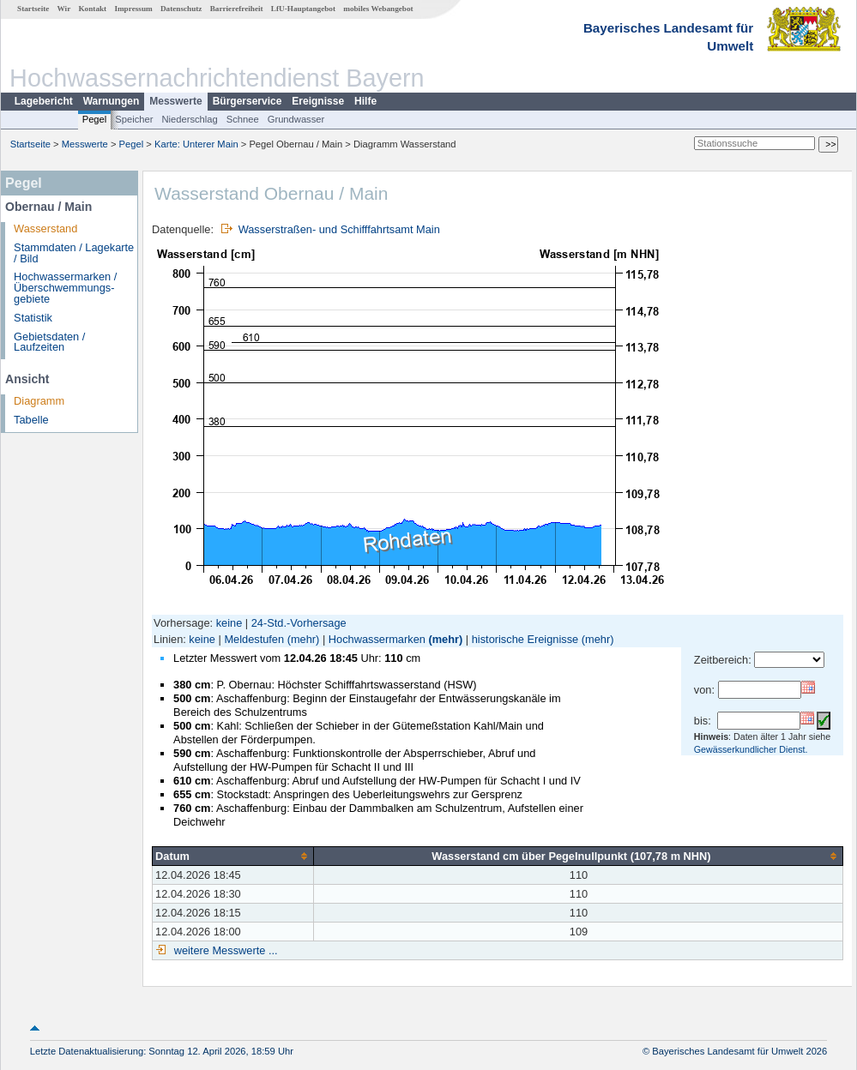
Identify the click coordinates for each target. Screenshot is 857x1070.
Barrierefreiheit (236, 8)
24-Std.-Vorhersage (299, 622)
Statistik (33, 317)
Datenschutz (181, 8)
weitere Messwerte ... (224, 950)
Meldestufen (254, 639)
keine (229, 622)
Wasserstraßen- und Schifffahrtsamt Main (339, 229)
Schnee (242, 119)
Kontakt (92, 8)
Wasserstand (45, 228)
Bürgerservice (247, 101)
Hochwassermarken (377, 639)
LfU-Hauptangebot (303, 8)
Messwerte (175, 101)
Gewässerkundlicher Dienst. (751, 749)
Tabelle (31, 419)
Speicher (134, 119)
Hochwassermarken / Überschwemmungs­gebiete (65, 287)
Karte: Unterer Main (196, 144)
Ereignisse (318, 101)
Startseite (33, 8)
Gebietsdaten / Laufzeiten (49, 342)
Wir (64, 8)
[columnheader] (233, 855)
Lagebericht (44, 101)
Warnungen (111, 101)
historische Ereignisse (525, 639)
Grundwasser (296, 119)
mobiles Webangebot (378, 8)
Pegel (94, 119)
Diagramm (39, 400)
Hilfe (365, 101)
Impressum (133, 8)
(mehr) (303, 639)
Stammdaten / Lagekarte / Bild (74, 253)
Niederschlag (189, 119)
